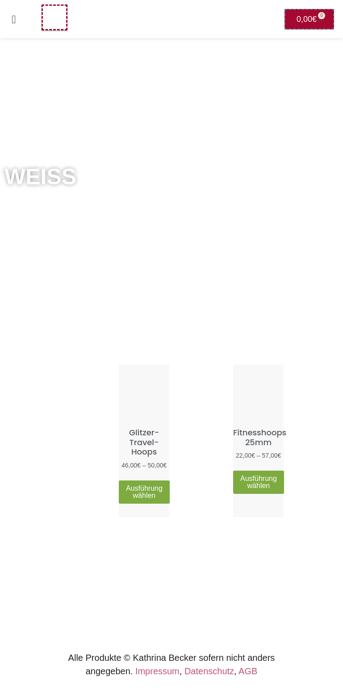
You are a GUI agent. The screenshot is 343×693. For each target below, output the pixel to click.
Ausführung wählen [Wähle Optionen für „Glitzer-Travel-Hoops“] (144, 491)
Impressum (157, 671)
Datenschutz (209, 671)
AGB (247, 671)
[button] (14, 19)
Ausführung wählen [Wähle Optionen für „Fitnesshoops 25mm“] (258, 482)
